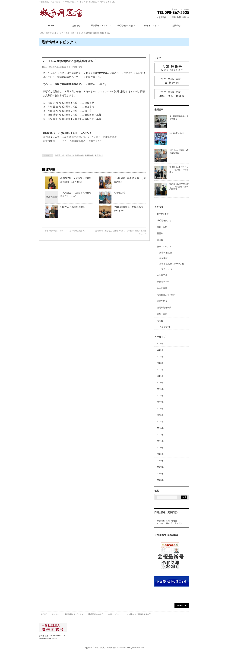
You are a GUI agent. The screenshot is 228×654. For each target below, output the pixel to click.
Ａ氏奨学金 (162, 275)
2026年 (160, 343)
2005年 (160, 480)
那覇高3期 (89, 155)
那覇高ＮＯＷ (163, 281)
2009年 (160, 454)
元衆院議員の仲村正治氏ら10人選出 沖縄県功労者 (89, 137)
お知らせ (55, 614)
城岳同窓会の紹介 (95, 614)
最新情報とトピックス (73, 614)
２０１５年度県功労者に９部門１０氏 (82, 141)
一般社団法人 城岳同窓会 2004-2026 (110, 647)
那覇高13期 (59, 155)
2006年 (160, 473)
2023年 (160, 363)
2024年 (160, 356)
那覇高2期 (79, 155)
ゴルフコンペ (165, 269)
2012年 (160, 434)
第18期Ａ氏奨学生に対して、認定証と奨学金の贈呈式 (179, 186)
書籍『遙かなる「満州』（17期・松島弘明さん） (64, 231)
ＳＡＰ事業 (162, 288)
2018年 (160, 395)
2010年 (160, 447)
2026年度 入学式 (176, 133)
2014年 (160, 421)
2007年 (160, 467)
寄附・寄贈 (162, 314)
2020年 (160, 382)
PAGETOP (182, 605)
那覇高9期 (99, 155)
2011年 (160, 441)
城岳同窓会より (164, 220)
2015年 (160, 415)
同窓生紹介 (162, 301)
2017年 (160, 402)
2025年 (160, 350)
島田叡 (160, 240)
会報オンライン (115, 614)
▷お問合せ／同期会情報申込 (139, 614)
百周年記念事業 (164, 307)
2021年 (160, 376)
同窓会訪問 (119, 192)
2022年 (160, 369)
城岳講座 (163, 258)
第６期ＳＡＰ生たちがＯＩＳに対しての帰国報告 (178, 169)
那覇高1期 (70, 155)
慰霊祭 (160, 233)
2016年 (160, 408)
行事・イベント (164, 246)
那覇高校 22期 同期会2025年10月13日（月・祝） (170, 522)
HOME (44, 614)
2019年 (160, 389)
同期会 (160, 320)
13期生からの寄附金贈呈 (72, 207)
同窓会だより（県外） (167, 294)
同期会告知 (164, 326)
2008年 (160, 460)
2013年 (160, 428)
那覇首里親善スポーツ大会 (171, 263)
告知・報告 (77, 67)
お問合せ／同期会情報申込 (174, 17)
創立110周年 (163, 214)
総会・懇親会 (165, 252)
